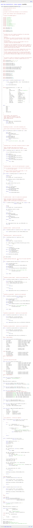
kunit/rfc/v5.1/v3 (9, 4)
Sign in (31, 1)
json (31, 526)
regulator (19, 4)
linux (5, 4)
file (19, 6)
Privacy (8, 526)
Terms (10, 526)
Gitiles (5, 526)
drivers (15, 4)
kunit (2, 4)
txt (29, 526)
